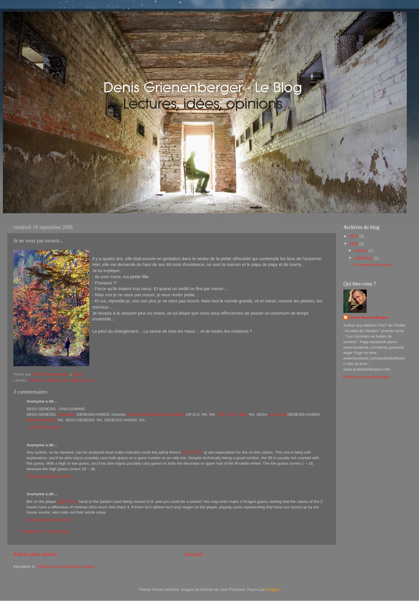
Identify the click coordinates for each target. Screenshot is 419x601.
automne (37, 380)
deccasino (67, 414)
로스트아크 (192, 452)
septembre (364, 258)
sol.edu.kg (277, 414)
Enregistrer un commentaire (45, 531)
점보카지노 (67, 501)
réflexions (79, 380)
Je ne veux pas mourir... (374, 264)
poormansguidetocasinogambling (155, 414)
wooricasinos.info (41, 420)
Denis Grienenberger (368, 317)
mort (64, 380)
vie (92, 380)
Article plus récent (35, 554)
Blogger (273, 589)
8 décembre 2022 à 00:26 (48, 520)
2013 (354, 236)
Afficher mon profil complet (366, 377)
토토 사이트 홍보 (232, 414)
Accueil (194, 554)
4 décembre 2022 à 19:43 (48, 476)
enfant (52, 380)
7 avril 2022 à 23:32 (43, 427)
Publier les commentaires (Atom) (66, 566)
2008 (354, 244)
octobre (361, 250)
